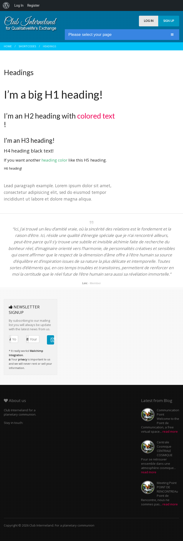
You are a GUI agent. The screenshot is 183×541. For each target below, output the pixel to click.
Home (8, 46)
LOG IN (148, 21)
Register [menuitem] (33, 5)
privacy (22, 359)
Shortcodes (27, 46)
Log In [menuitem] (18, 5)
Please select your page (90, 34)
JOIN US (52, 340)
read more (170, 431)
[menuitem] (6, 5)
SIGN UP (168, 21)
